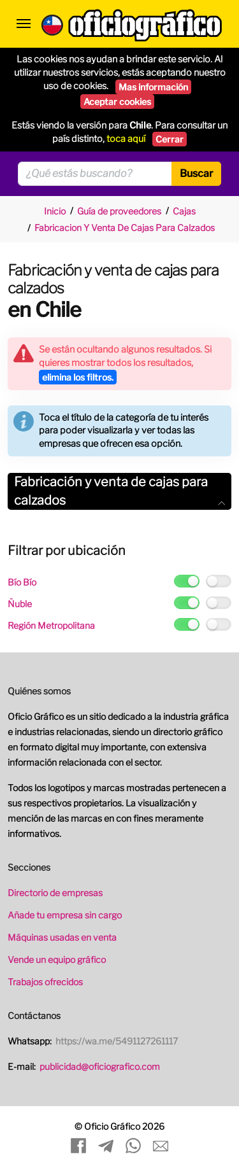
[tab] (119, 491)
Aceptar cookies (117, 101)
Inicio (55, 211)
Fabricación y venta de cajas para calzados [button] (119, 491)
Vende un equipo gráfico (57, 959)
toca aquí (125, 138)
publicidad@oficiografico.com (100, 1066)
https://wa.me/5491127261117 (116, 1041)
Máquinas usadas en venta (62, 937)
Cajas (184, 211)
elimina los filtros (77, 377)
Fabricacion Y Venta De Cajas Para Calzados (124, 227)
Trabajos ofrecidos (45, 981)
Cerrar (170, 139)
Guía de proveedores (119, 211)
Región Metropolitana (51, 625)
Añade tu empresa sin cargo (65, 915)
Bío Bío (22, 582)
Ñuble (20, 603)
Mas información (153, 86)
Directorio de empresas (55, 892)
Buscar (196, 173)
